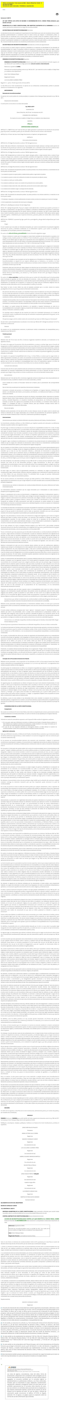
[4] (1, 1344)
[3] (1, 1336)
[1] (1, 1308)
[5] (1, 1354)
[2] (1, 1323)
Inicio (4, 9)
